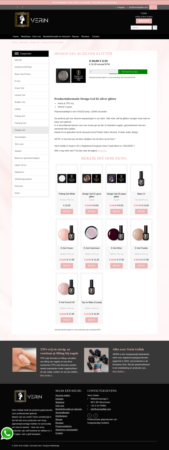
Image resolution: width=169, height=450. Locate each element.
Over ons (36, 36)
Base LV (141, 194)
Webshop (144, 21)
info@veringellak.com (137, 7)
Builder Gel (20, 102)
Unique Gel (20, 95)
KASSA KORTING (23, 67)
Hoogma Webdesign (51, 446)
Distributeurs (61, 416)
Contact (95, 36)
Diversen (19, 186)
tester (17, 193)
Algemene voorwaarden (66, 430)
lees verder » (46, 375)
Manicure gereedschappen (27, 158)
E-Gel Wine (116, 248)
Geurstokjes (20, 137)
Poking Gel (20, 116)
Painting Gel (20, 123)
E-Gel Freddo (141, 248)
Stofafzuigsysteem (23, 179)
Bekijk (67, 211)
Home (16, 36)
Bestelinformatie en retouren (56, 36)
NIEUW (18, 60)
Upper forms (20, 165)
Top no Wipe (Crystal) (91, 302)
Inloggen (120, 7)
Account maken (62, 395)
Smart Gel (19, 88)
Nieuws (75, 36)
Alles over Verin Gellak (128, 349)
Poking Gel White (67, 194)
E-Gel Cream (67, 248)
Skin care (19, 144)
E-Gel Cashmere (92, 248)
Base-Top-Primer (22, 74)
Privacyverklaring (63, 426)
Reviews (85, 36)
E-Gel (17, 81)
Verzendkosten (62, 412)
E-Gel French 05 (67, 302)
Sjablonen (19, 172)
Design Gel (20, 130)
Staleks (18, 151)
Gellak (18, 109)
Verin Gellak (23, 446)
